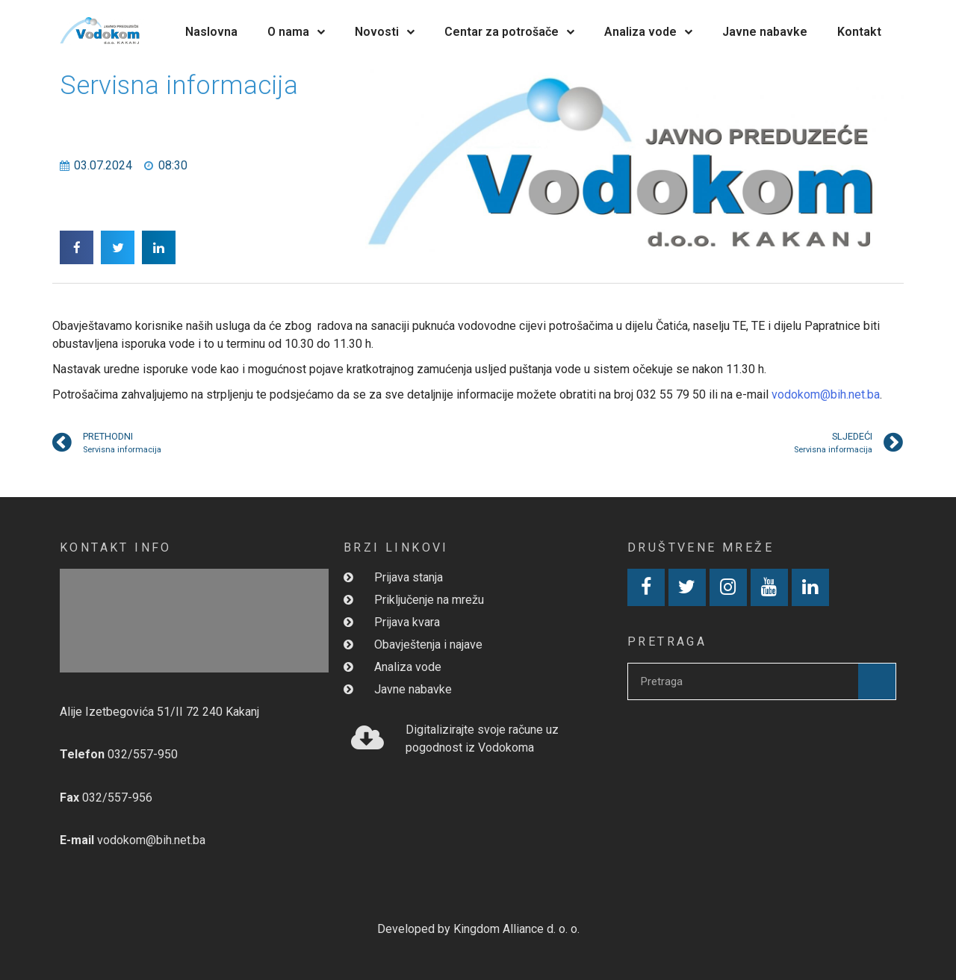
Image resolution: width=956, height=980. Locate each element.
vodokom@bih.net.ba (826, 394)
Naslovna (211, 32)
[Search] (877, 681)
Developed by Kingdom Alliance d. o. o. (478, 929)
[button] (76, 247)
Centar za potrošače (509, 31)
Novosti (385, 31)
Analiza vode (648, 31)
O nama (296, 31)
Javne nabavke (764, 32)
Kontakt (859, 32)
